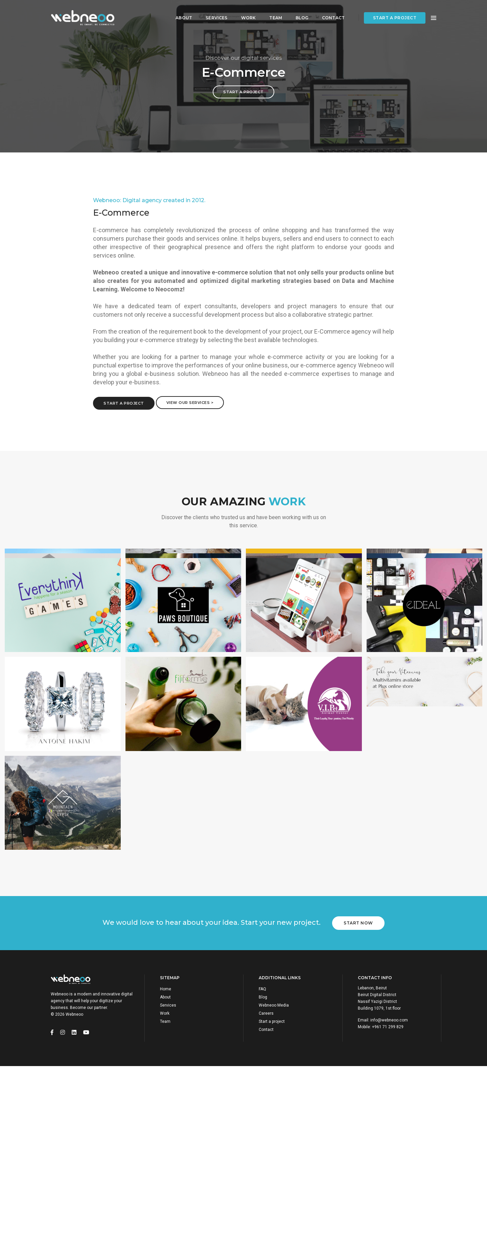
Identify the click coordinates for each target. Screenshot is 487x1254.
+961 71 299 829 (387, 1026)
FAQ (262, 989)
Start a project (395, 12)
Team (272, 12)
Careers (266, 1013)
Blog (299, 12)
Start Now (358, 922)
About (180, 12)
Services (213, 12)
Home (165, 989)
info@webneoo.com (389, 1020)
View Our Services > (190, 402)
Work (245, 12)
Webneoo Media (274, 1005)
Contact (330, 12)
